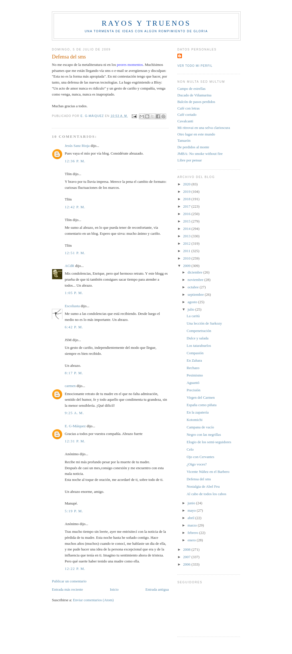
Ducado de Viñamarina (194, 95)
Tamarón (183, 140)
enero (192, 540)
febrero (193, 533)
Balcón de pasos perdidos (196, 102)
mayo (192, 510)
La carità (193, 316)
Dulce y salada (197, 338)
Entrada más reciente (67, 589)
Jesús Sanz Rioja (77, 145)
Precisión (193, 390)
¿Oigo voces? (196, 464)
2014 (187, 228)
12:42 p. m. (75, 207)
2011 (187, 251)
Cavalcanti (185, 121)
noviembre (196, 280)
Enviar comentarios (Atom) (93, 600)
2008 (187, 549)
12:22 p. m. (75, 568)
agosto (193, 302)
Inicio (114, 589)
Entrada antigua (157, 589)
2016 (187, 214)
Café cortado (186, 114)
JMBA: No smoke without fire (200, 153)
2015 (187, 221)
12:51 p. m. (75, 253)
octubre (194, 287)
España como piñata (201, 405)
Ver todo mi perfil (194, 65)
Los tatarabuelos (198, 345)
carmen (70, 386)
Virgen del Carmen (200, 397)
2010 (187, 258)
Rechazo (192, 368)
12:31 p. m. (75, 441)
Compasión (194, 353)
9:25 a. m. (74, 413)
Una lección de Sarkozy (204, 323)
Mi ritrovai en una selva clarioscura (203, 127)
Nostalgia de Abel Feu (203, 486)
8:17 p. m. (74, 373)
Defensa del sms (198, 479)
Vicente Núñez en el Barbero (207, 471)
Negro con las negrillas (203, 434)
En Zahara (194, 360)
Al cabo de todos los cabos (206, 494)
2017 (187, 206)
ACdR (69, 266)
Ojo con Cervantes (200, 457)
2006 (187, 564)
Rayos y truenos (146, 23)
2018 (187, 199)
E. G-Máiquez (75, 426)
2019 (187, 191)
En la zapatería (197, 412)
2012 (187, 243)
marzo (193, 525)
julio (191, 309)
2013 (187, 236)
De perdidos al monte (193, 147)
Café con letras (188, 108)
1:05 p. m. (74, 293)
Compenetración (198, 331)
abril (191, 518)
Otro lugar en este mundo (196, 134)
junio (192, 503)
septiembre (196, 294)
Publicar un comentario (69, 581)
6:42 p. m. (74, 327)
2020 (187, 184)
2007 (187, 557)
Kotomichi (194, 420)
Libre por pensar (189, 160)
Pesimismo (194, 375)
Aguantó (192, 382)
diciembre (195, 272)
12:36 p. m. (75, 161)
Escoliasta (72, 306)
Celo (190, 449)
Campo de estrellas (191, 88)
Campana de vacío (200, 427)
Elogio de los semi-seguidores (208, 442)
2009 (187, 266)
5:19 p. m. (74, 511)
